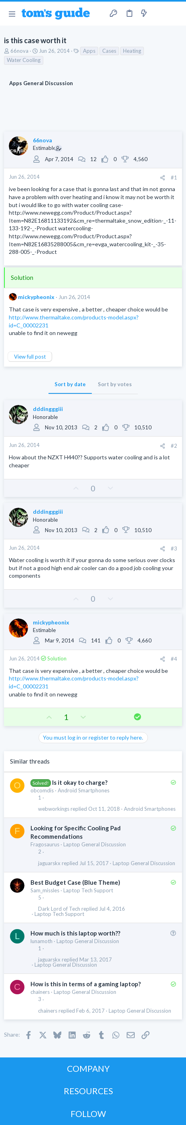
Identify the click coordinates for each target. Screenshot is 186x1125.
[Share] (162, 178)
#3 (174, 548)
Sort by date (70, 384)
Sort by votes (115, 384)
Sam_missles (44, 890)
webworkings (53, 809)
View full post (30, 356)
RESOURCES (88, 1091)
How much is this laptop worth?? (75, 933)
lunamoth (41, 941)
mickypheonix (36, 296)
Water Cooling (23, 60)
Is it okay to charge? (79, 782)
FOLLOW (88, 1114)
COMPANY (88, 1068)
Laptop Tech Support (88, 890)
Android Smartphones (83, 790)
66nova (19, 51)
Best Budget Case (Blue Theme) (75, 882)
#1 (174, 177)
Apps (89, 51)
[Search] (175, 13)
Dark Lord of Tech (59, 909)
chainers (40, 992)
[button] (12, 14)
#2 (174, 446)
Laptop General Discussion (94, 844)
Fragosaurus (44, 844)
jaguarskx (49, 863)
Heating (132, 51)
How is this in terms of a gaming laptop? (85, 983)
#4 (174, 659)
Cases (109, 51)
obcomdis (42, 790)
